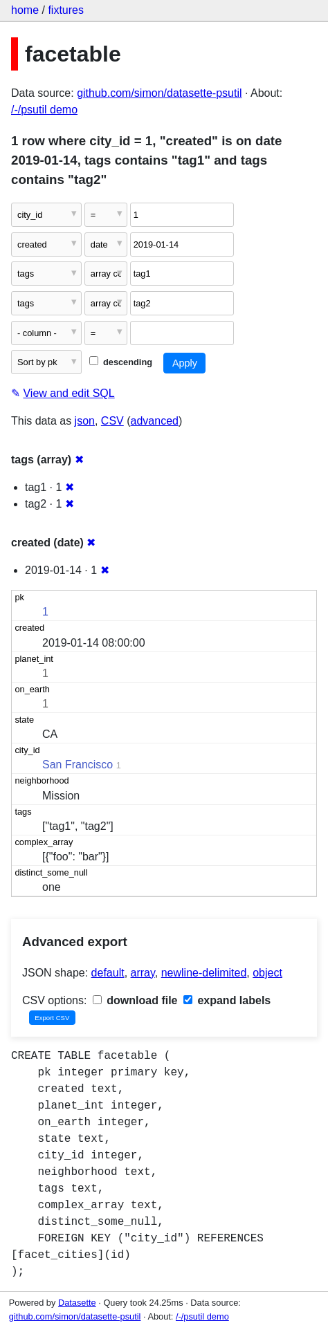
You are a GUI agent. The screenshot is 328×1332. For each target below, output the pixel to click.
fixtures (66, 10)
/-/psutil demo (44, 109)
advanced (155, 421)
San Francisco (77, 764)
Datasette (77, 1302)
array (143, 973)
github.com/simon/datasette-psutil (159, 93)
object (267, 973)
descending (120, 362)
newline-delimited (204, 973)
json (85, 421)
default (108, 973)
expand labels (227, 1000)
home (25, 10)
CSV (112, 421)
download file (135, 1000)
